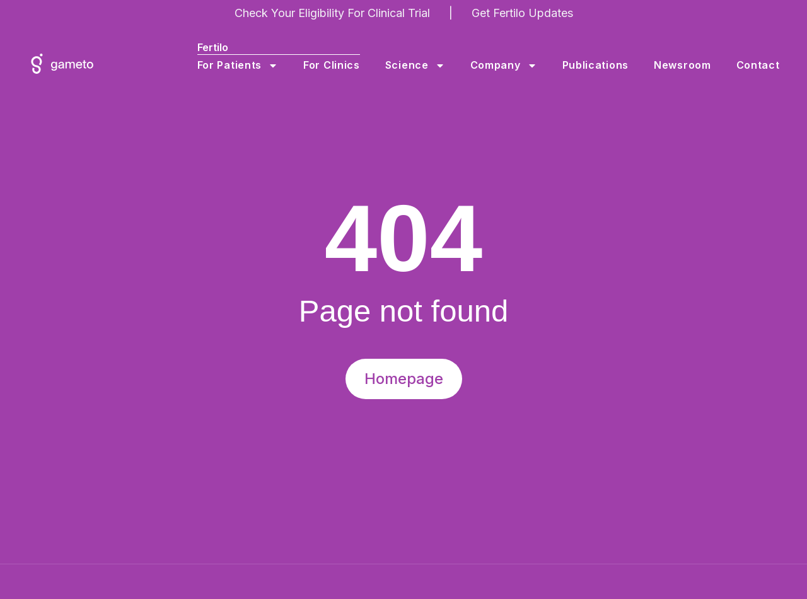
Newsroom (685, 65)
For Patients (240, 65)
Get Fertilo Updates (522, 13)
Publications (598, 65)
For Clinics (334, 65)
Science (418, 65)
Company (506, 65)
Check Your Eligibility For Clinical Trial (332, 13)
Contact (760, 65)
